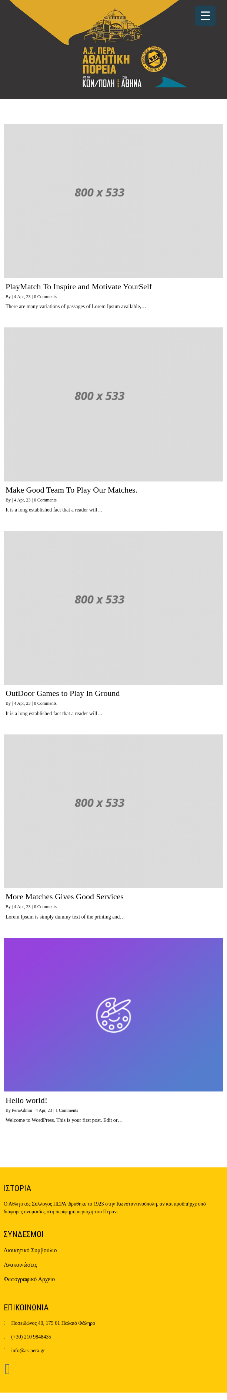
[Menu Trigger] (205, 16)
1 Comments (67, 1110)
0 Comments (45, 296)
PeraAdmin (22, 1110)
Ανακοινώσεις (20, 1264)
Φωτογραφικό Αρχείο (29, 1279)
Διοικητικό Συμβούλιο (30, 1250)
